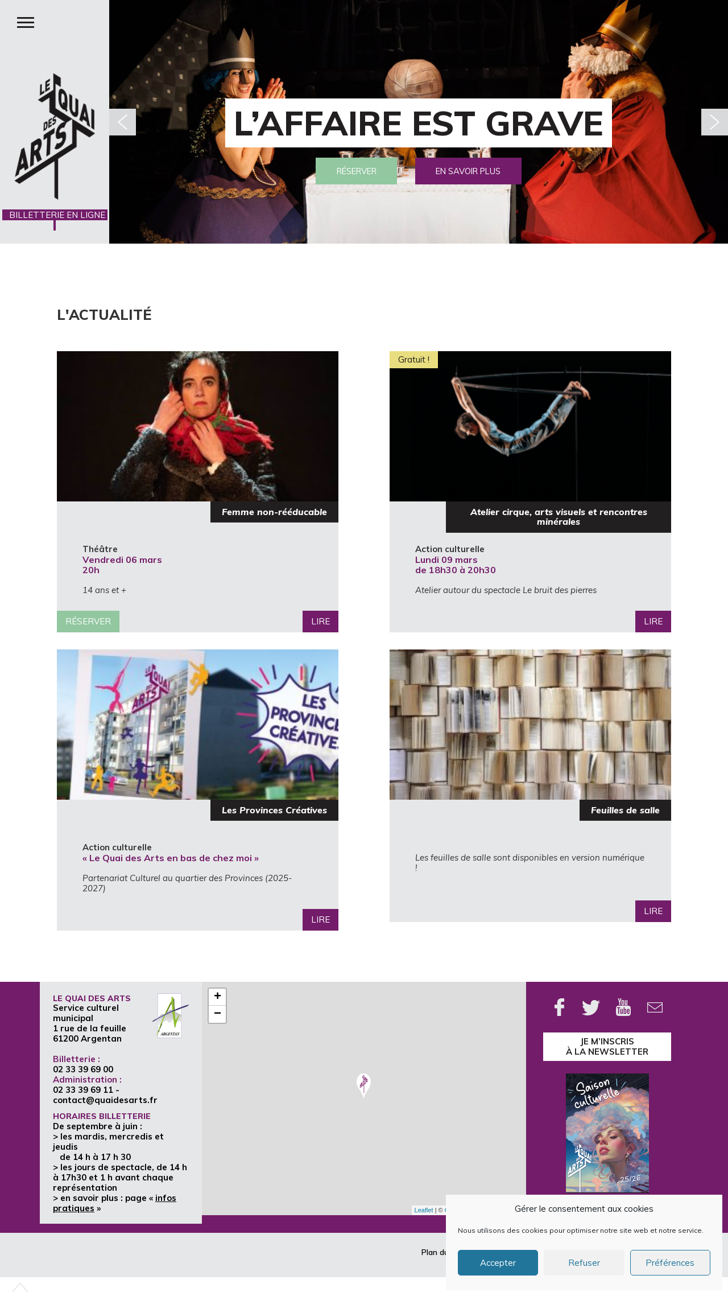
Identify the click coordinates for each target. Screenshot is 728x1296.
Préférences (670, 1262)
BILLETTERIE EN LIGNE (54, 220)
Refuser (584, 1262)
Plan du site (442, 1252)
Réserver (351, 169)
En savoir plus (474, 169)
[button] (714, 122)
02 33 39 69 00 (83, 1069)
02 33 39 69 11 (83, 1089)
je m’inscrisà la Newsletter (607, 1046)
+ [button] (217, 997)
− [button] (217, 1014)
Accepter (498, 1262)
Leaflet (424, 1210)
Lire (320, 621)
